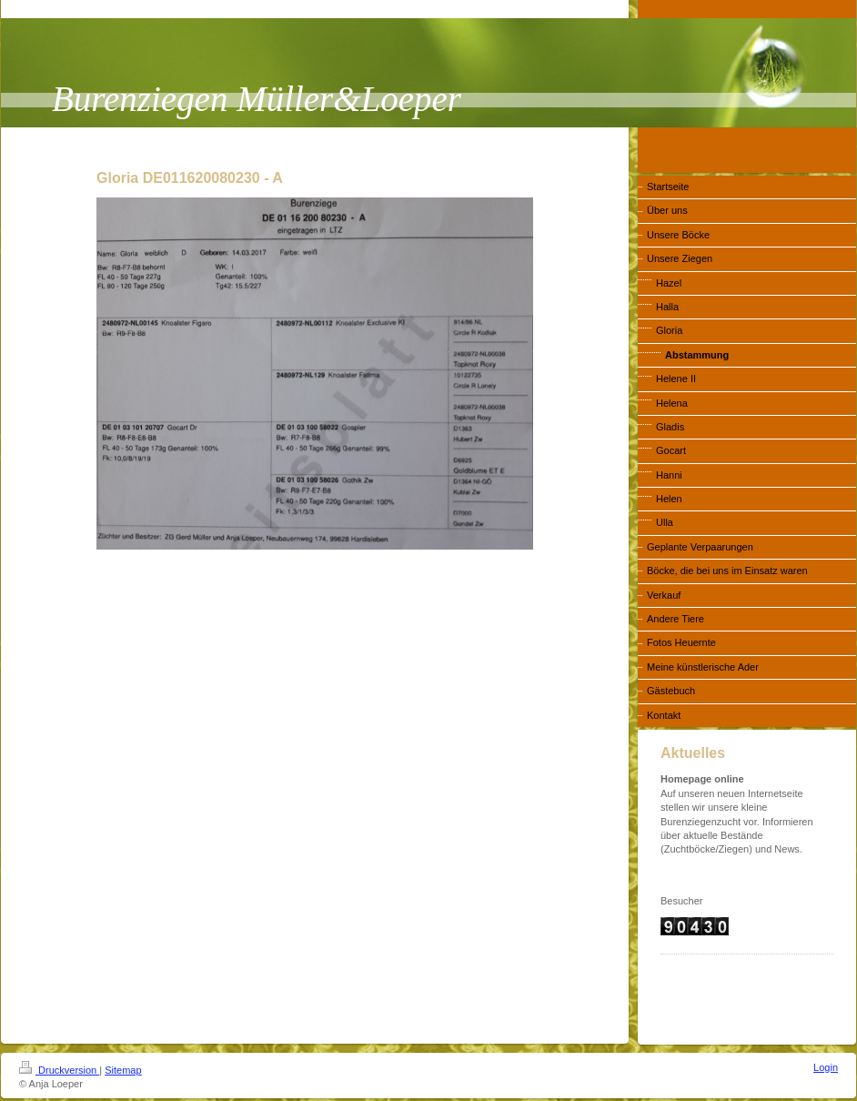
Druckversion (59, 1070)
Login (825, 1067)
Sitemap (123, 1070)
